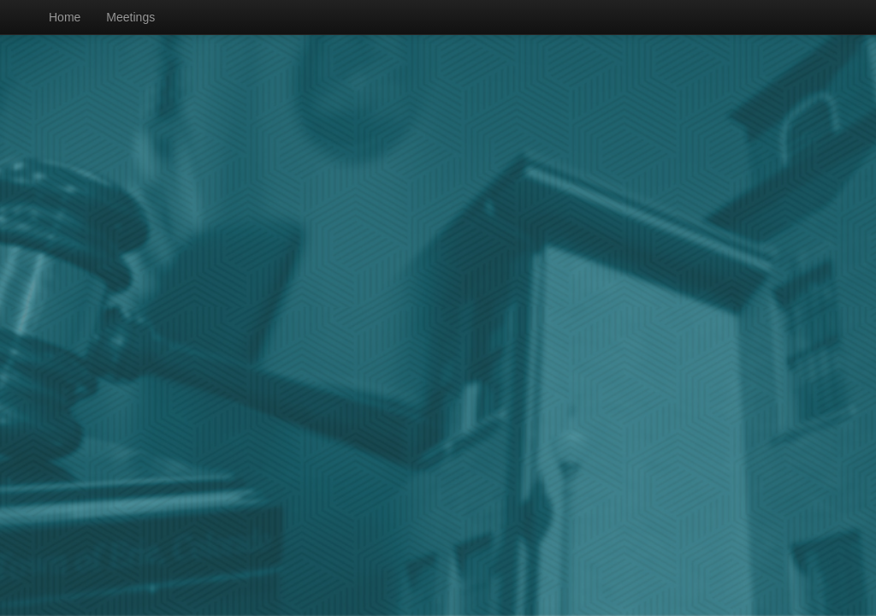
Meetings (130, 17)
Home (64, 17)
